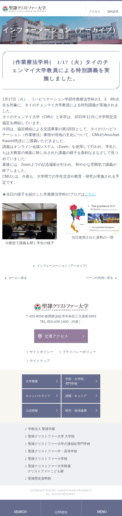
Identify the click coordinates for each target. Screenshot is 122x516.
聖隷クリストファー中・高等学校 (52, 451)
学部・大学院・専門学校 (76, 381)
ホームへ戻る (18, 278)
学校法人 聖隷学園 (41, 429)
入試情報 (32, 410)
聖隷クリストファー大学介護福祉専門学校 (59, 444)
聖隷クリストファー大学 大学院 (51, 436)
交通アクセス (56, 336)
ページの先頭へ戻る (99, 278)
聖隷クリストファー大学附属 (61, 469)
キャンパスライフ (38, 396)
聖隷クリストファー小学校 (47, 458)
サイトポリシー (41, 352)
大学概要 (32, 381)
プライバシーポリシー (79, 352)
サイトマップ (40, 361)
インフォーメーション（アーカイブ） (63, 265)
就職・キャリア (76, 396)
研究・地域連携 (76, 410)
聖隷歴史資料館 (39, 478)
